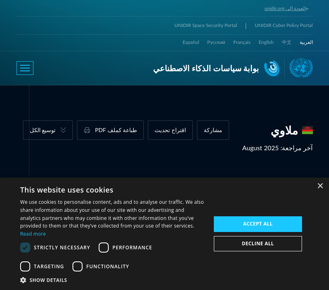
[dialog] (164, 234)
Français (241, 42)
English (266, 42)
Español (191, 42)
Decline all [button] (258, 243)
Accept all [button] (258, 223)
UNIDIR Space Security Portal (205, 25)
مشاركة (213, 129)
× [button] (320, 186)
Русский (216, 42)
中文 (287, 42)
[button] (112, 280)
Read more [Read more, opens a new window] (33, 233)
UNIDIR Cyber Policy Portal (284, 25)
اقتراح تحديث (170, 129)
